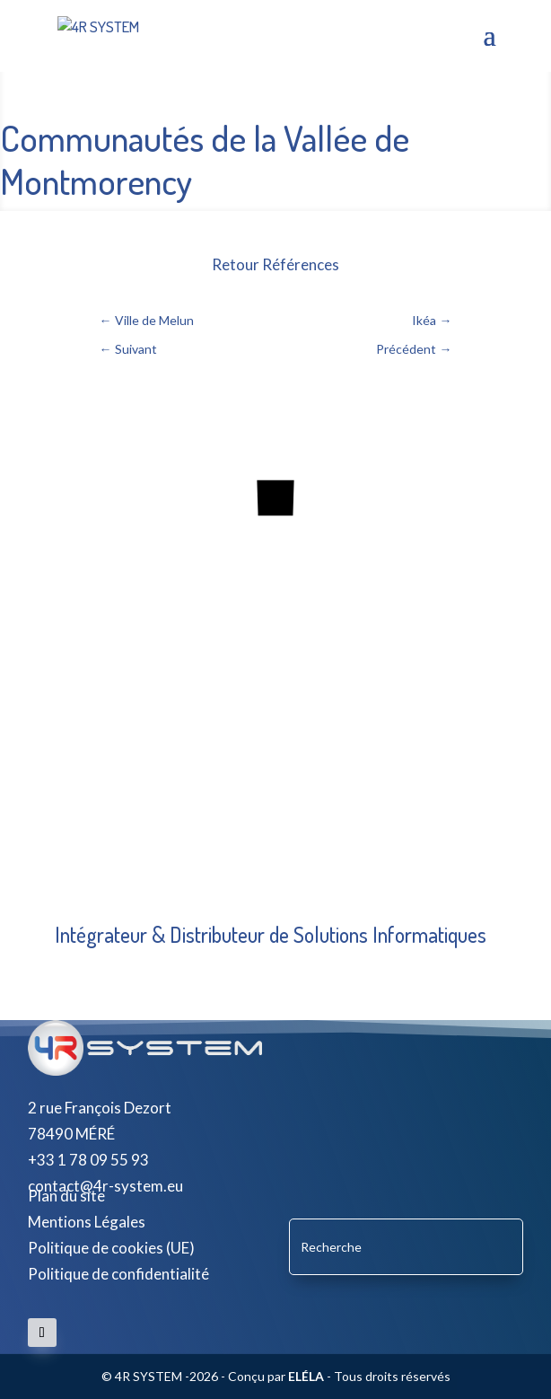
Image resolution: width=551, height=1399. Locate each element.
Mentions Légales (86, 1221)
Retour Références (275, 264)
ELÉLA (306, 1376)
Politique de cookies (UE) (111, 1247)
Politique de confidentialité (118, 1273)
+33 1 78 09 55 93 (88, 1159)
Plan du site (66, 1195)
